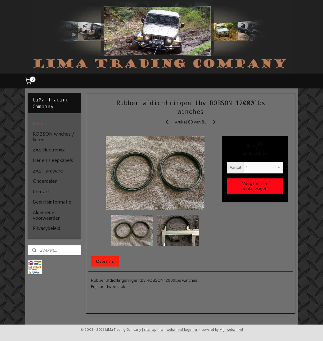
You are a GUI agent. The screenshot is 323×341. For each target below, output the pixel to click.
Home (39, 124)
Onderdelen (45, 181)
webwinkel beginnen (182, 329)
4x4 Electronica (49, 150)
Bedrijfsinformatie (52, 202)
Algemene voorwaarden (47, 215)
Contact (41, 192)
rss (161, 329)
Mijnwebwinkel (231, 329)
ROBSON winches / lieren (53, 136)
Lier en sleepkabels (53, 160)
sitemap (150, 329)
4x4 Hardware (48, 171)
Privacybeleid (46, 228)
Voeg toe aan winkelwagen (254, 186)
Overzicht (105, 261)
